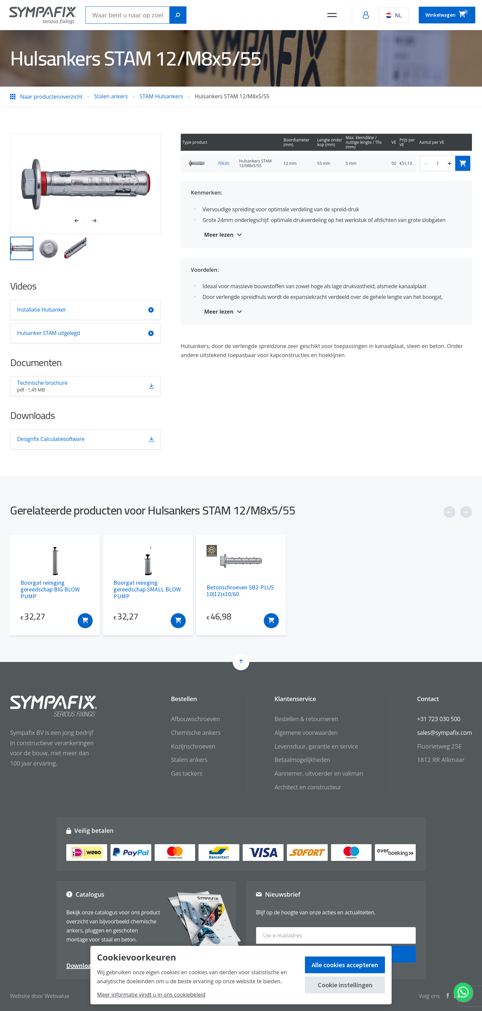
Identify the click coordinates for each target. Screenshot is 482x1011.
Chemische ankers (191, 732)
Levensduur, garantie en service (313, 746)
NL (385, 15)
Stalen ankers (185, 760)
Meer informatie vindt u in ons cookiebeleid (151, 995)
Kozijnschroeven (189, 746)
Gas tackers (182, 773)
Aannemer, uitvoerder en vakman (316, 773)
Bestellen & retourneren (303, 719)
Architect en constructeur (304, 787)
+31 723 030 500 (437, 719)
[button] (80, 221)
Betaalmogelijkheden (299, 760)
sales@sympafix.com (443, 732)
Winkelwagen (442, 14)
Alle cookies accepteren (345, 965)
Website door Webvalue (39, 994)
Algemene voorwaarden (302, 732)
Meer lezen (219, 235)
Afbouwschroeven (191, 719)
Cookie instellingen (345, 985)
